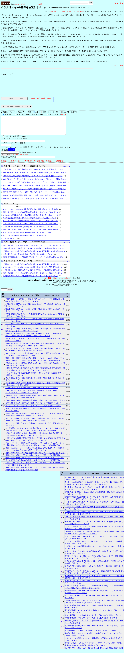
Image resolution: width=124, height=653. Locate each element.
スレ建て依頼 (39, 165)
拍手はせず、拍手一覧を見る (42, 98)
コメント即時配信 (25, 165)
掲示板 (23, 4)
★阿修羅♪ (39, 4)
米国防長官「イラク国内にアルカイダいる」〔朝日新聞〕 (67, 11)
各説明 (63, 114)
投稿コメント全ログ (8, 165)
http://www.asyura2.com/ (61, 282)
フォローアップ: (7, 74)
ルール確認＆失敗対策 (19, 158)
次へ (116, 3)
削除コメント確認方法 (54, 165)
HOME (17, 4)
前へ (121, 3)
